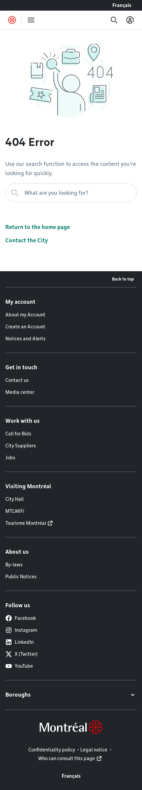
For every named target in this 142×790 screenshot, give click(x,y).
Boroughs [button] (18, 695)
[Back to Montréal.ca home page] (12, 20)
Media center (19, 392)
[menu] (31, 20)
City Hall (14, 499)
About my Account (25, 314)
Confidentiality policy (51, 749)
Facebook (20, 618)
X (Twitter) (21, 654)
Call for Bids (18, 433)
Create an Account (25, 326)
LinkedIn (19, 642)
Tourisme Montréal (25, 523)
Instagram (21, 630)
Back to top (123, 279)
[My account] (130, 20)
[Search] (114, 20)
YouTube (19, 666)
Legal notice (93, 749)
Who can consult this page (66, 758)
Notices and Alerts (25, 338)
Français (121, 5)
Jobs (10, 457)
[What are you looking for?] (71, 192)
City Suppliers (20, 445)
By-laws (14, 564)
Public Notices (21, 576)
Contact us (17, 380)
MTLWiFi (14, 511)
